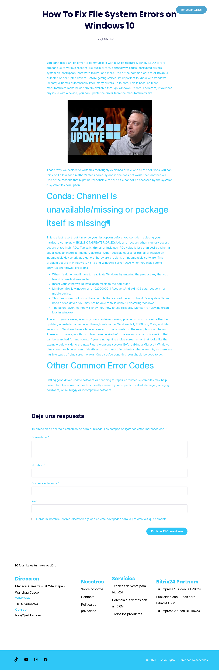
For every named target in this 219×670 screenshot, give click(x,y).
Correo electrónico (45, 483)
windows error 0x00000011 (92, 288)
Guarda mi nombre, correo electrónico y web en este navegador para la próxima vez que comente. (101, 519)
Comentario (40, 437)
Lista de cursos (23, 9)
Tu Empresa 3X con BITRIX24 (178, 611)
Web (34, 501)
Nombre (38, 465)
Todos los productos (127, 614)
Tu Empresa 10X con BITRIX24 (178, 589)
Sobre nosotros (92, 589)
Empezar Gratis (191, 9)
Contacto (88, 597)
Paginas (45, 9)
